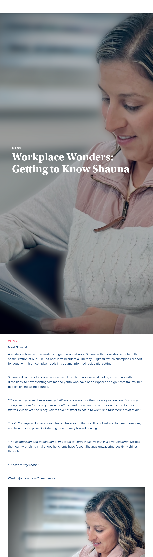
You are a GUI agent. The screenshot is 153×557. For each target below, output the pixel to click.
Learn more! (48, 478)
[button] (99, 6)
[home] (26, 7)
